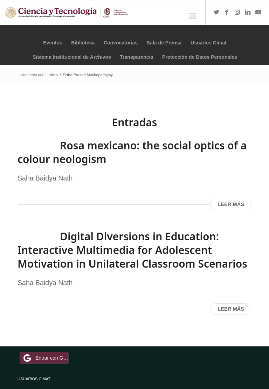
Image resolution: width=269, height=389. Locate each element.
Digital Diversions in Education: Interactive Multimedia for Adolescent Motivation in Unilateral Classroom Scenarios (132, 250)
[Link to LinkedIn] (248, 12)
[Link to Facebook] (227, 12)
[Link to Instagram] (237, 12)
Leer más (231, 204)
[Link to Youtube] (258, 12)
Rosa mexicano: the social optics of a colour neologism (132, 152)
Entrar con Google (45, 357)
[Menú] (192, 16)
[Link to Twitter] (216, 12)
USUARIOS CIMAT (34, 379)
